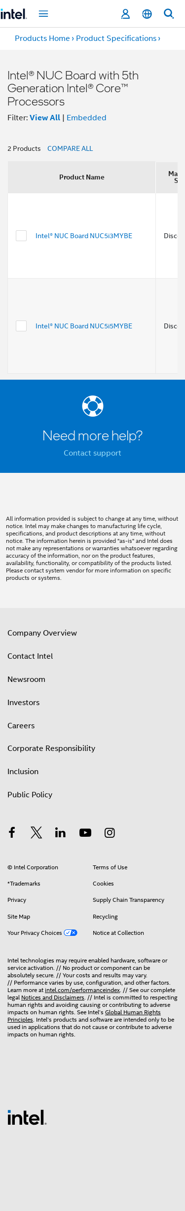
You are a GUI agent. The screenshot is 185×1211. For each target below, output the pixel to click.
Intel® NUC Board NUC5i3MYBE (84, 235)
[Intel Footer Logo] (27, 1117)
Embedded (87, 118)
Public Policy (29, 795)
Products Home (42, 38)
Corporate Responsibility (51, 748)
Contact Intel (30, 656)
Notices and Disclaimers (52, 997)
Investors (23, 703)
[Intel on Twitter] (36, 834)
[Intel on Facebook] (11, 834)
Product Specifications (116, 38)
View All (45, 117)
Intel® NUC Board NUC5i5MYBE (84, 325)
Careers (21, 726)
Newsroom (26, 679)
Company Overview (42, 633)
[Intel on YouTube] (85, 834)
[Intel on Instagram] (109, 834)
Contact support (92, 453)
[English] (147, 14)
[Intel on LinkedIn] (60, 834)
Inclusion (22, 772)
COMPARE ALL (70, 148)
